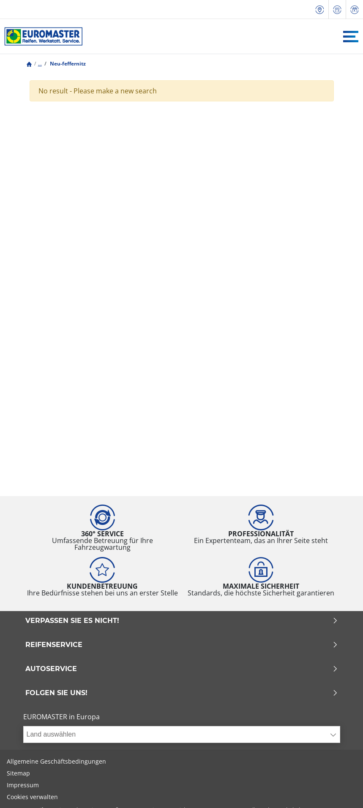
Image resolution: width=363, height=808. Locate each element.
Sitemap (18, 773)
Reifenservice (181, 644)
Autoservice (181, 669)
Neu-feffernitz (67, 63)
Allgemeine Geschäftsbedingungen (56, 761)
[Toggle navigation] (351, 36)
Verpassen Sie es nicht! (181, 620)
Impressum (23, 785)
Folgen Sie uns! (181, 693)
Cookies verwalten (32, 797)
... (40, 63)
